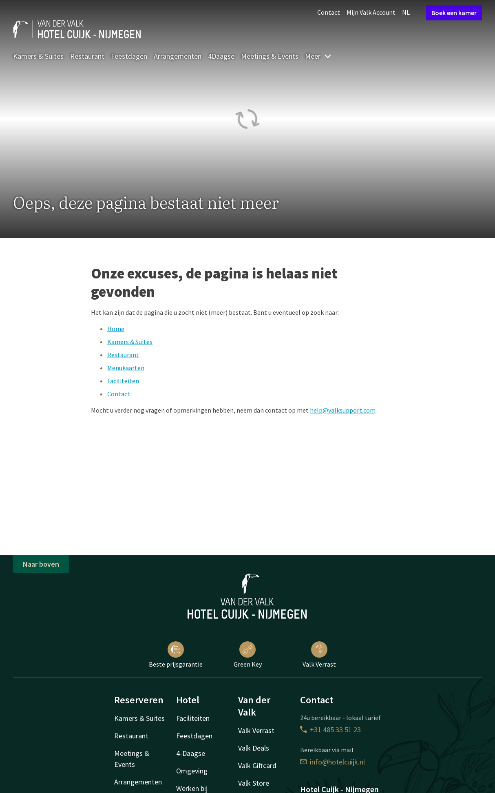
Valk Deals (253, 748)
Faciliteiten (123, 381)
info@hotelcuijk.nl (332, 761)
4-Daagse (190, 753)
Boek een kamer (454, 13)
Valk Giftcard (257, 765)
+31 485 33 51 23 (330, 729)
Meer (318, 56)
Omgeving (192, 770)
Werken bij (192, 788)
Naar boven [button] (41, 564)
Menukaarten (125, 368)
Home (115, 329)
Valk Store (253, 783)
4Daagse (221, 56)
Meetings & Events (269, 56)
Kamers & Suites (38, 56)
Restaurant (87, 56)
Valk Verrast (319, 654)
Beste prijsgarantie (176, 654)
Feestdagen (129, 56)
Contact (328, 12)
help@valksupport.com (343, 410)
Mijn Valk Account (371, 12)
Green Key (248, 654)
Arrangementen (177, 56)
